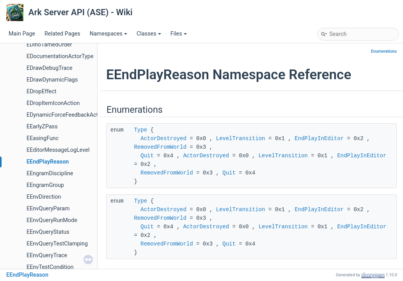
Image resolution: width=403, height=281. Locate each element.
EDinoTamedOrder (49, 44)
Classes (149, 33)
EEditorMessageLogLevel (58, 150)
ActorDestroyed (163, 138)
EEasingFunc (43, 138)
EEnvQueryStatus (48, 232)
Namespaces (108, 33)
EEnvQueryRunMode (52, 220)
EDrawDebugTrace (50, 68)
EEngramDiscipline (50, 173)
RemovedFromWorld (160, 147)
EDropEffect (41, 91)
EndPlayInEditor (319, 138)
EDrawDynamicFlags (52, 79)
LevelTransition (240, 138)
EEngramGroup (45, 185)
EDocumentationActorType (60, 56)
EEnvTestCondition (50, 267)
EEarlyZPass (42, 126)
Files (178, 33)
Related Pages (62, 33)
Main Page (22, 33)
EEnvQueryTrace (47, 255)
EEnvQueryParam (48, 208)
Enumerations (384, 51)
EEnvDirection (44, 197)
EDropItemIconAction (53, 103)
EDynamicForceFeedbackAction (66, 115)
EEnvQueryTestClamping (57, 243)
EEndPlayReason (48, 161)
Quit (147, 156)
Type (140, 130)
